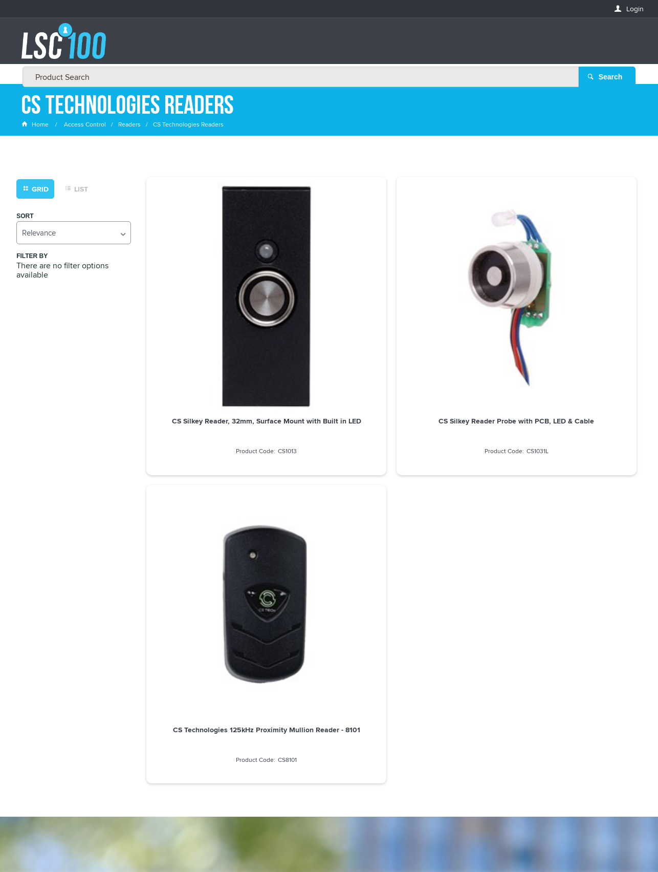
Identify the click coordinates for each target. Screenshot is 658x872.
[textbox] (325, 46)
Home (35, 125)
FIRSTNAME (39, 681)
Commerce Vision (406, 842)
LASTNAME (38, 718)
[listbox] (73, 233)
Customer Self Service (335, 842)
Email (30, 644)
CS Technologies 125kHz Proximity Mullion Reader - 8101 (454, 300)
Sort (24, 217)
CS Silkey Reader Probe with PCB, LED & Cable (329, 300)
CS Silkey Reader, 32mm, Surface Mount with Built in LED (204, 304)
